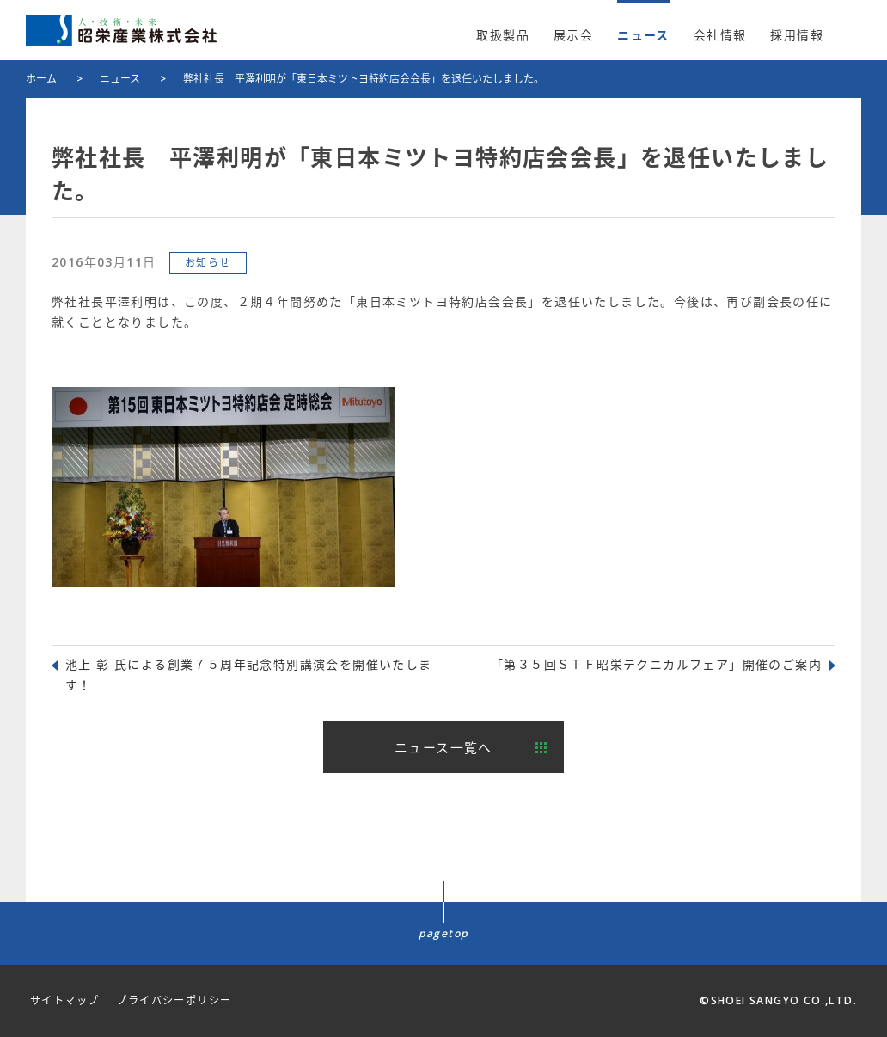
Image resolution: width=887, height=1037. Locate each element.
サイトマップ (64, 1000)
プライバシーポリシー (173, 1000)
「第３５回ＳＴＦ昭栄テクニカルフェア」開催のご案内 (656, 664)
